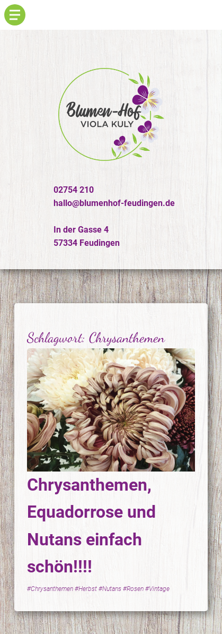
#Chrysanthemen (50, 589)
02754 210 (74, 190)
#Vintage (157, 589)
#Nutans (110, 589)
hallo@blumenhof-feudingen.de (114, 203)
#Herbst (86, 589)
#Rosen (133, 589)
